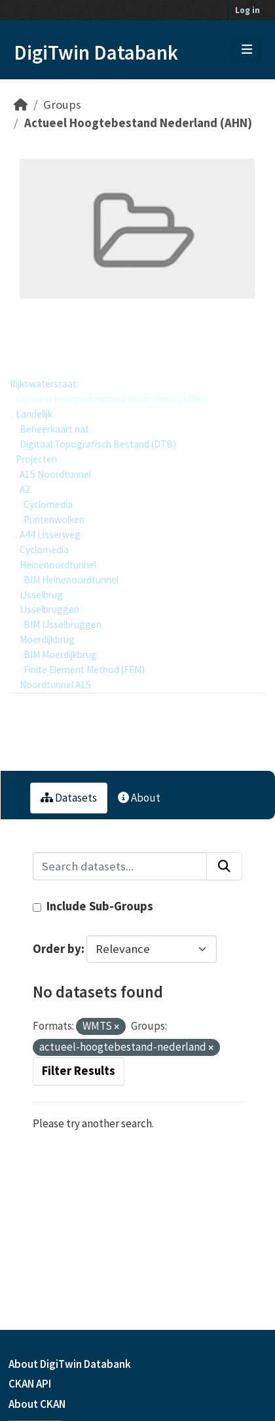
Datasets (69, 797)
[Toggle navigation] (246, 50)
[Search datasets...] (120, 866)
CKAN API (30, 1383)
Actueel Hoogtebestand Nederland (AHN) (138, 122)
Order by (57, 948)
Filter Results (78, 1070)
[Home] (21, 104)
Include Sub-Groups (93, 906)
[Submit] (224, 866)
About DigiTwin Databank (70, 1364)
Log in (247, 10)
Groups (62, 104)
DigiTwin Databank (96, 52)
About (139, 797)
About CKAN (37, 1404)
